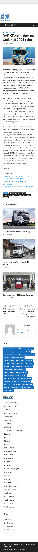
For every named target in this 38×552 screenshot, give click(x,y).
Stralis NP (7, 387)
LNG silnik (7, 472)
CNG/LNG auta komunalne (13, 430)
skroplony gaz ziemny (10, 378)
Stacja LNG (16, 384)
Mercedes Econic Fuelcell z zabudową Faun (19, 186)
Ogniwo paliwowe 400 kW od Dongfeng (18, 295)
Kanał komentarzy (10, 526)
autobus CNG (7, 349)
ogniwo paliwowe (9, 195)
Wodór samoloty (9, 500)
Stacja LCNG (7, 384)
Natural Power (8, 369)
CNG (17, 360)
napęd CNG (19, 366)
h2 (25, 193)
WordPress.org (9, 530)
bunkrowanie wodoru (17, 358)
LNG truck (7, 482)
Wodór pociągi (9, 496)
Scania (18, 375)
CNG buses (7, 423)
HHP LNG (7, 462)
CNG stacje (7, 427)
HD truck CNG (9, 448)
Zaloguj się (7, 519)
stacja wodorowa (27, 384)
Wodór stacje (8, 503)
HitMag (22, 549)
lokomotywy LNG (10, 489)
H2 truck (7, 444)
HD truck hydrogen (9, 32)
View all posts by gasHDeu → (22, 331)
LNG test (6, 366)
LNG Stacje (7, 476)
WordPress (13, 549)
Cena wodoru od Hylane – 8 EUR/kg (16, 231)
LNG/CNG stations (10, 486)
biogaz (32, 355)
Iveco (12, 363)
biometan (6, 358)
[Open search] (32, 25)
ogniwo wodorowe (24, 195)
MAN (12, 366)
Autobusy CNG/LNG (11, 410)
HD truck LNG (8, 455)
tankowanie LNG (16, 387)
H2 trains (7, 441)
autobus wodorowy (9, 355)
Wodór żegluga (9, 507)
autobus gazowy (28, 349)
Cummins (29, 360)
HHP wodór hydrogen (11, 469)
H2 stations (8, 437)
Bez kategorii (8, 417)
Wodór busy (8, 493)
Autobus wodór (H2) (11, 403)
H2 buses (7, 434)
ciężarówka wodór (16, 193)
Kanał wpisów (8, 523)
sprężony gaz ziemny (10, 381)
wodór (5, 197)
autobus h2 (18, 352)
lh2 (22, 363)
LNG (26, 363)
